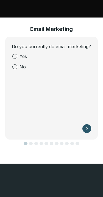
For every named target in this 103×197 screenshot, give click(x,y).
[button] (86, 128)
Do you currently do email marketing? (51, 46)
